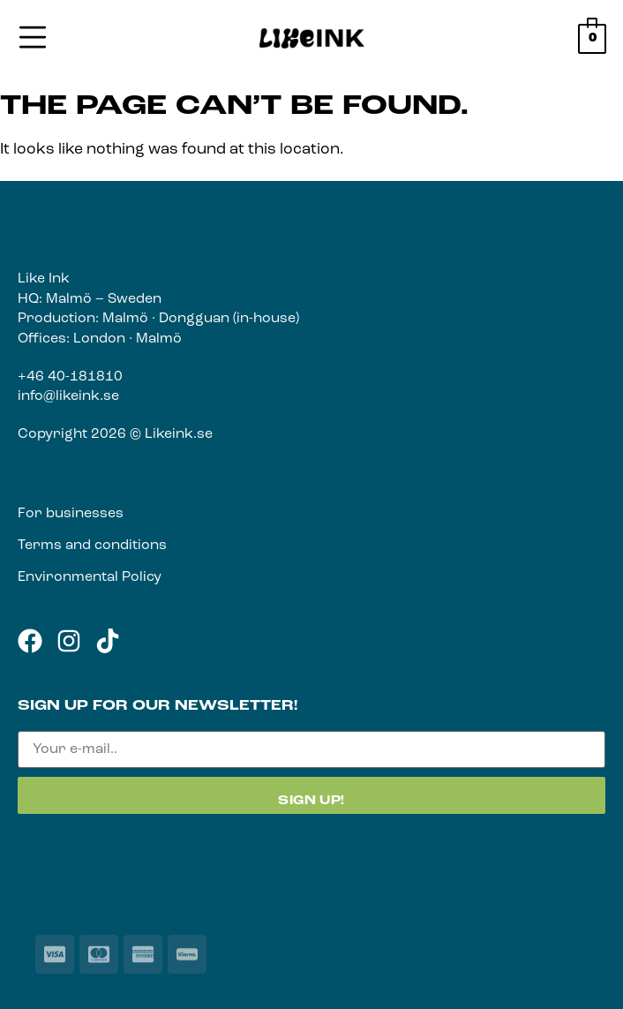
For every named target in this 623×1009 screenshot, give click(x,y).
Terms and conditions (92, 545)
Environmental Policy (89, 577)
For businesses (71, 514)
